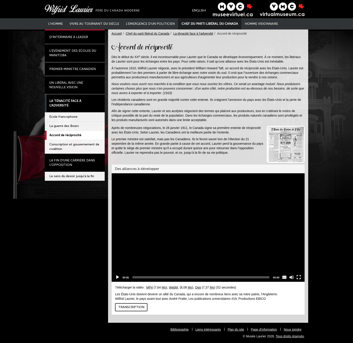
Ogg (198, 287)
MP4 (149, 287)
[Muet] (291, 277)
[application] (208, 227)
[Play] (117, 277)
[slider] (200, 277)
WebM (173, 287)
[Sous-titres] (284, 277)
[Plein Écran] (298, 277)
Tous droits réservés (290, 336)
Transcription (131, 307)
